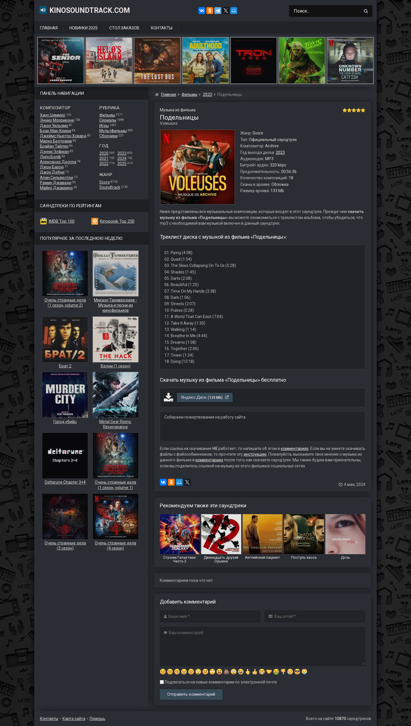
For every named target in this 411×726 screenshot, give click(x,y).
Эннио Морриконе (57, 120)
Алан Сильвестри (56, 177)
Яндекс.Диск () (205, 397)
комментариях (295, 448)
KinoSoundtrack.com (84, 10)
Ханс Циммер (52, 115)
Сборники (108, 136)
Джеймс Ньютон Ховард (63, 136)
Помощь (97, 718)
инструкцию (255, 454)
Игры (104, 125)
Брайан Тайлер (54, 146)
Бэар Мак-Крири (55, 130)
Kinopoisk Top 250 (117, 221)
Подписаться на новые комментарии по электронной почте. (219, 682)
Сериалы (107, 120)
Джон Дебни (52, 172)
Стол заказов (124, 28)
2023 (121, 153)
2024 (121, 158)
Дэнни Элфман (54, 151)
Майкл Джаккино (56, 188)
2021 (103, 158)
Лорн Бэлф (50, 156)
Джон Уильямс (54, 125)
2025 (121, 163)
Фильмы (107, 115)
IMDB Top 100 (61, 221)
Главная (49, 28)
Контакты (161, 28)
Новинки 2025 (83, 28)
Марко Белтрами (56, 141)
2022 (103, 163)
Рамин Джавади (55, 182)
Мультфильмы (113, 130)
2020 (103, 153)
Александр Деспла (58, 162)
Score (104, 182)
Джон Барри (52, 167)
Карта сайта (74, 718)
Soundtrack (109, 187)
